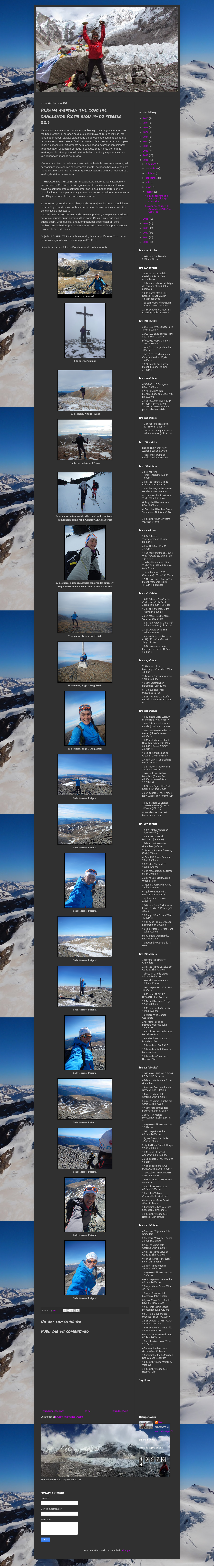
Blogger (126, 1550)
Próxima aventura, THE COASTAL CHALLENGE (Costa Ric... (158, 209)
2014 (146, 223)
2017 (146, 155)
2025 (146, 118)
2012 (146, 232)
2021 (146, 136)
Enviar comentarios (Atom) (69, 1416)
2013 (146, 228)
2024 (146, 123)
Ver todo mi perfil (164, 1431)
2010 (146, 242)
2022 (146, 132)
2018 (146, 150)
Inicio (88, 1411)
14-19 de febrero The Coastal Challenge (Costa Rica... (156, 198)
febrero (150, 191)
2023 (146, 127)
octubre (150, 173)
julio (148, 182)
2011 (146, 237)
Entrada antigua (120, 1411)
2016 (146, 160)
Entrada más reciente (53, 1411)
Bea (160, 1422)
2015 (146, 218)
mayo (149, 187)
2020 (146, 141)
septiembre (152, 178)
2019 (146, 146)
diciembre (151, 164)
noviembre (151, 168)
